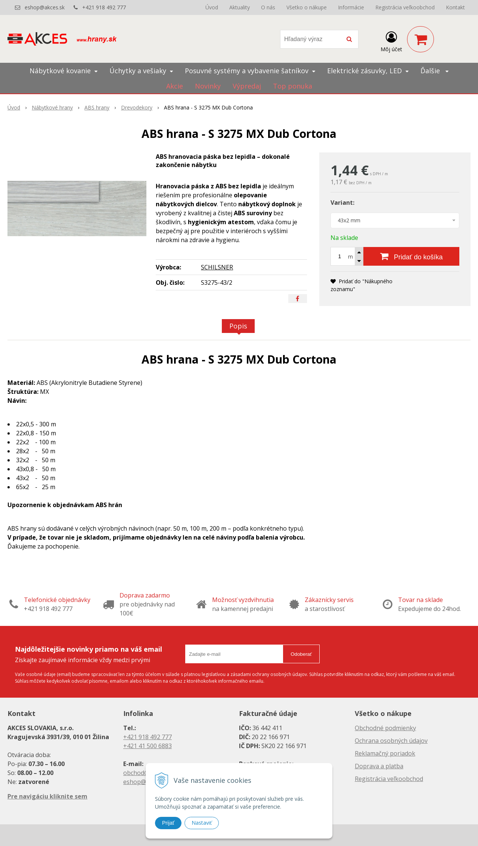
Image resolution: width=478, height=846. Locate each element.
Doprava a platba (379, 766)
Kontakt (455, 7)
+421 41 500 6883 (147, 746)
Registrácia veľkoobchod (405, 7)
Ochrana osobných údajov (391, 741)
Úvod (211, 7)
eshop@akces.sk (45, 7)
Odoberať (301, 654)
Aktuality (239, 7)
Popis (238, 325)
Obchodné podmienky (385, 728)
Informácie (351, 7)
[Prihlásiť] (391, 40)
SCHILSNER (217, 267)
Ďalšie (434, 70)
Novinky (208, 85)
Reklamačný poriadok (385, 753)
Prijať (168, 823)
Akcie (174, 85)
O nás (268, 7)
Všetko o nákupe (306, 7)
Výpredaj (247, 85)
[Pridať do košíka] (411, 256)
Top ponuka (292, 85)
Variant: (342, 202)
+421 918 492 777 (104, 7)
